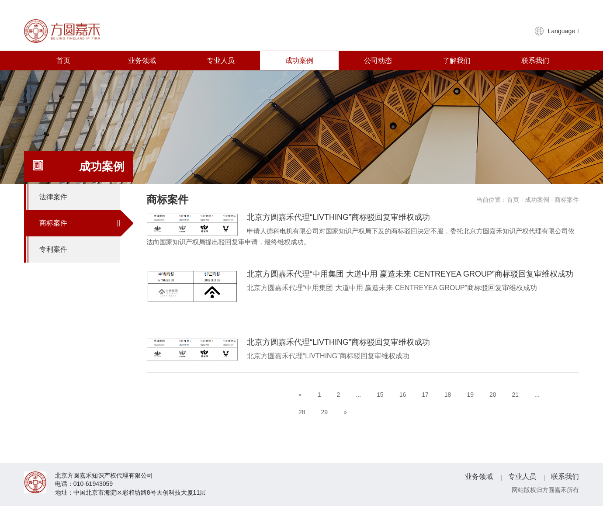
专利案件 (79, 249)
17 (425, 394)
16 (402, 394)
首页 (63, 60)
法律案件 (79, 197)
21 (515, 394)
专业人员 (221, 60)
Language (563, 31)
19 (470, 394)
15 (380, 394)
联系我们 (535, 60)
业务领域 (142, 60)
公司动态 (378, 60)
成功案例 (299, 60)
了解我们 (457, 60)
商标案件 (79, 223)
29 (324, 412)
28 (301, 412)
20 (492, 394)
